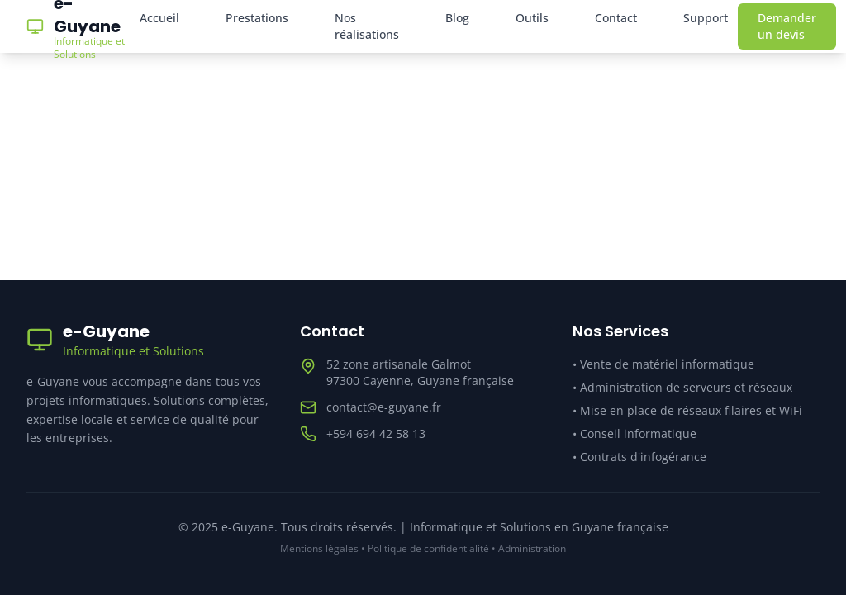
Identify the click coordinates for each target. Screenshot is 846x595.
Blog (457, 18)
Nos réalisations (367, 26)
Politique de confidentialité (428, 548)
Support (705, 18)
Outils (532, 18)
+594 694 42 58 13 (375, 433)
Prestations (257, 18)
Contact (616, 18)
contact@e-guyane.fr (383, 407)
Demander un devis (787, 26)
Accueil (159, 18)
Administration (532, 548)
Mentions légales (319, 548)
